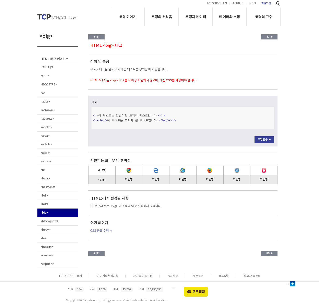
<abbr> (45, 101)
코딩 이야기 (127, 17)
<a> (42, 93)
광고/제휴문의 (252, 276)
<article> (46, 144)
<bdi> (44, 195)
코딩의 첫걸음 (161, 17)
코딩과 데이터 (195, 17)
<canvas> (46, 255)
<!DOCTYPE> (48, 84)
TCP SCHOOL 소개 (217, 3)
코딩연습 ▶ (264, 139)
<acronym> (47, 110)
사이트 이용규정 (142, 276)
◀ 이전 (96, 37)
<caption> (47, 264)
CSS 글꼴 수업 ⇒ (101, 231)
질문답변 (198, 276)
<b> (43, 170)
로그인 (252, 3)
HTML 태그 (46, 67)
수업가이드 (238, 3)
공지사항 (172, 276)
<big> (44, 212)
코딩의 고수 (263, 17)
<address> (47, 118)
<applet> (46, 127)
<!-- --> (44, 76)
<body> (45, 230)
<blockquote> (49, 221)
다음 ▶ (269, 37)
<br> (43, 238)
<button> (46, 247)
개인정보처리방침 (107, 276)
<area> (44, 136)
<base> (45, 178)
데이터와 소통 (229, 17)
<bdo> (44, 204)
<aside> (45, 153)
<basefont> (48, 187)
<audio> (45, 161)
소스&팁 (224, 276)
